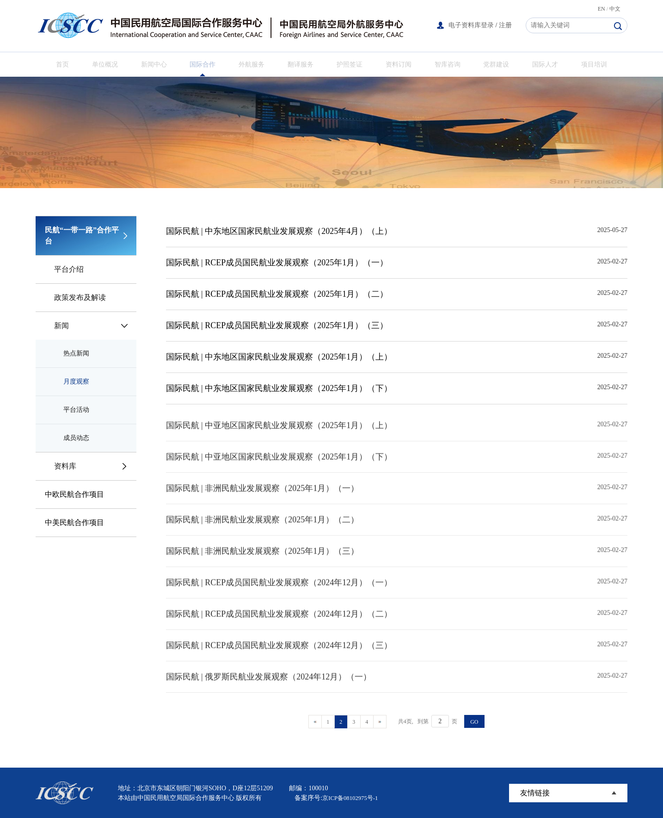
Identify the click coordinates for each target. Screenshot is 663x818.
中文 (614, 9)
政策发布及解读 (80, 297)
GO (474, 722)
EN (601, 9)
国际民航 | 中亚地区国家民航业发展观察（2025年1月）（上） (279, 436)
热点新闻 (76, 353)
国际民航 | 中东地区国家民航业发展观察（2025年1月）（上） (279, 358)
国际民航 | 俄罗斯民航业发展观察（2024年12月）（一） (269, 687)
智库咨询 (447, 64)
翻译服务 (300, 64)
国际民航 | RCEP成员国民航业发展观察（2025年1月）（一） (277, 264)
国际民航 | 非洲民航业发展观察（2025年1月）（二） (262, 530)
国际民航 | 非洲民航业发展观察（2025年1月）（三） (262, 562)
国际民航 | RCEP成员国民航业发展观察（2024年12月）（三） (279, 656)
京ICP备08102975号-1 (352, 797)
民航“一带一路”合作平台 (82, 235)
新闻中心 (154, 64)
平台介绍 (69, 269)
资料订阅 (398, 64)
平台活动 (76, 409)
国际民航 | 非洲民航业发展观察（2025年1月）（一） (262, 499)
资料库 (65, 466)
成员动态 (76, 437)
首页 (62, 64)
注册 (505, 25)
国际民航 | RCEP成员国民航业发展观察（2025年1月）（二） (277, 295)
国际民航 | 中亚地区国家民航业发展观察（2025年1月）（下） (279, 467)
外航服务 (251, 64)
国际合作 (202, 64)
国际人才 (545, 64)
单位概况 (105, 64)
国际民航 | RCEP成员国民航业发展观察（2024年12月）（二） (279, 624)
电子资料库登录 (471, 25)
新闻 (61, 326)
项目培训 (594, 64)
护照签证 (349, 64)
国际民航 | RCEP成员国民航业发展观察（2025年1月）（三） (277, 327)
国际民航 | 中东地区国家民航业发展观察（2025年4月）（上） (279, 233)
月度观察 (76, 381)
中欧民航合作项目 (74, 494)
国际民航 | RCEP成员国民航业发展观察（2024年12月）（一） (279, 593)
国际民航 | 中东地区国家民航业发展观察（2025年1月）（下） (279, 390)
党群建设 (496, 64)
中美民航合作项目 (74, 522)
